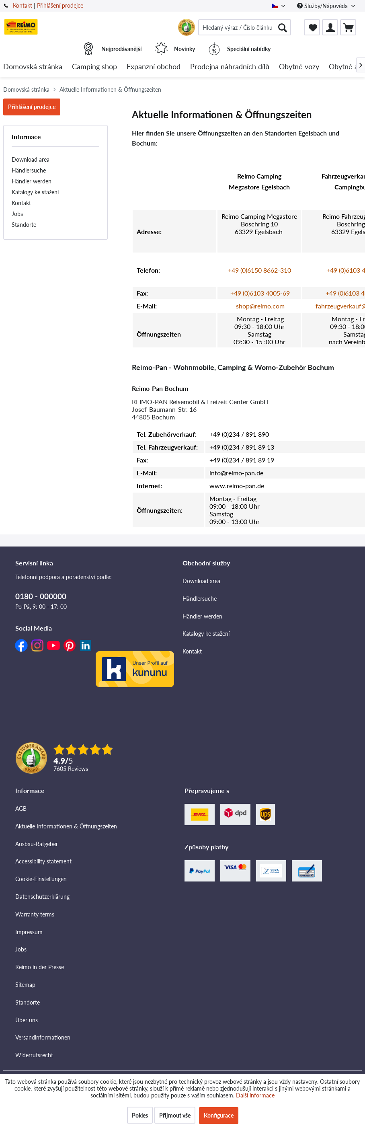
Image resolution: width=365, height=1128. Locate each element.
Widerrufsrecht (34, 1055)
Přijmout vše (175, 1115)
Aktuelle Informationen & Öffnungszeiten (66, 826)
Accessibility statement (43, 861)
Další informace (255, 1095)
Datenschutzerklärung (42, 896)
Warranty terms (34, 914)
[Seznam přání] (312, 27)
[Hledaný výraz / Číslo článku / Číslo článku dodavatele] (244, 27)
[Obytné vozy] (299, 67)
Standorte (24, 224)
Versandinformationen (42, 1037)
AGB (21, 808)
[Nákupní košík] (348, 27)
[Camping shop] (94, 67)
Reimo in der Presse (39, 967)
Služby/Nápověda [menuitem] (323, 5)
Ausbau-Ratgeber (36, 843)
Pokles (140, 1115)
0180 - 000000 (40, 596)
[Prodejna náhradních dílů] (229, 67)
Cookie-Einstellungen (41, 878)
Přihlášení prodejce (60, 5)
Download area (30, 159)
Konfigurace (219, 1115)
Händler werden (31, 181)
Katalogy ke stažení (35, 192)
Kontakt (22, 5)
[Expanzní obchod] (153, 67)
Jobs (17, 213)
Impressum (29, 932)
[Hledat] (282, 27)
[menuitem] (244, 27)
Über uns (26, 1020)
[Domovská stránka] (32, 67)
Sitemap (25, 984)
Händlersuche (29, 170)
